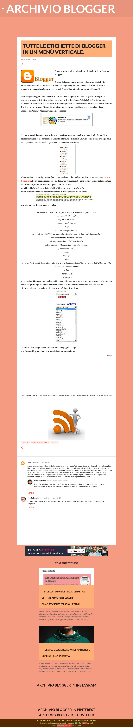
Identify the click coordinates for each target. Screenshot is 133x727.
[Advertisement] (66, 209)
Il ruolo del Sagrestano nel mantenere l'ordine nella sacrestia (66, 652)
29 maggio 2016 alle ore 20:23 (50, 498)
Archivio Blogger (60, 8)
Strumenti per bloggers (40, 442)
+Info (84, 723)
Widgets (55, 442)
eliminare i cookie (64, 725)
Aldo (29, 462)
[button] (22, 64)
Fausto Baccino (33, 498)
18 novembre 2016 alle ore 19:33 (58, 481)
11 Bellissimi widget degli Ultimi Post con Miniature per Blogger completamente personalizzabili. (64, 597)
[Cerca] (129, 8)
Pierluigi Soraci (40, 480)
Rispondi (31, 493)
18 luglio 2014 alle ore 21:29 (41, 462)
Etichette (25, 442)
